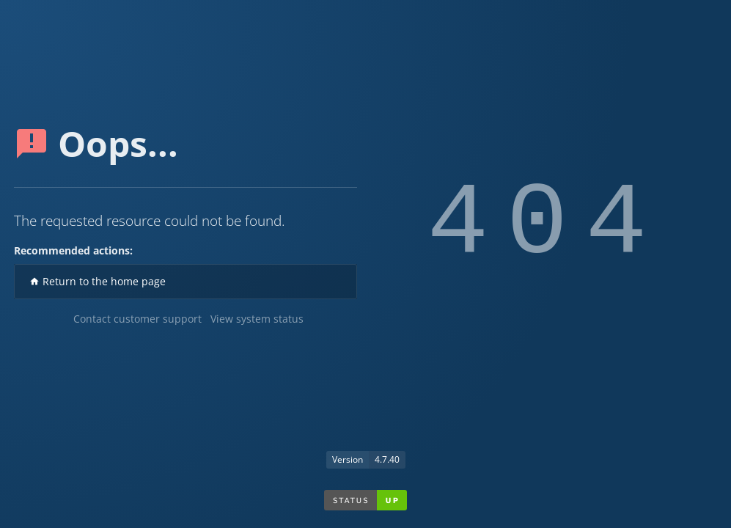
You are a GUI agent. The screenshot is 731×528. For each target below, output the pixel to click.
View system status (257, 319)
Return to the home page (97, 281)
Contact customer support (137, 319)
